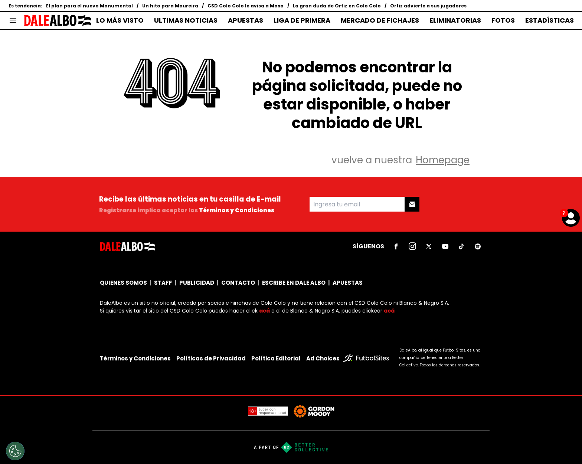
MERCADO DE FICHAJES (380, 20)
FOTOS (503, 20)
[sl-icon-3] (428, 246)
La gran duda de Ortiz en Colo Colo (337, 6)
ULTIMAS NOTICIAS (186, 20)
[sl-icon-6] (477, 246)
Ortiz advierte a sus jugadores (428, 6)
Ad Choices (323, 358)
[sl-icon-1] (396, 246)
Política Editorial (276, 358)
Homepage (443, 160)
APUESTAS (245, 20)
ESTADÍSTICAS (549, 20)
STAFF (163, 283)
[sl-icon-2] (412, 246)
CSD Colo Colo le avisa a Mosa (245, 6)
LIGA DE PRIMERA (302, 20)
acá (264, 310)
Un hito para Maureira (170, 6)
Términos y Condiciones (236, 210)
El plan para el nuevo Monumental (89, 6)
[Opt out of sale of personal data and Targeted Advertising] (15, 451)
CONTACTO (238, 283)
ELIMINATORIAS (455, 20)
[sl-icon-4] (445, 246)
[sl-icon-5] (461, 246)
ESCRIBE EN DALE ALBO (294, 283)
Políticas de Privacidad (211, 358)
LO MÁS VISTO (120, 20)
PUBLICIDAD (196, 283)
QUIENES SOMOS (123, 283)
